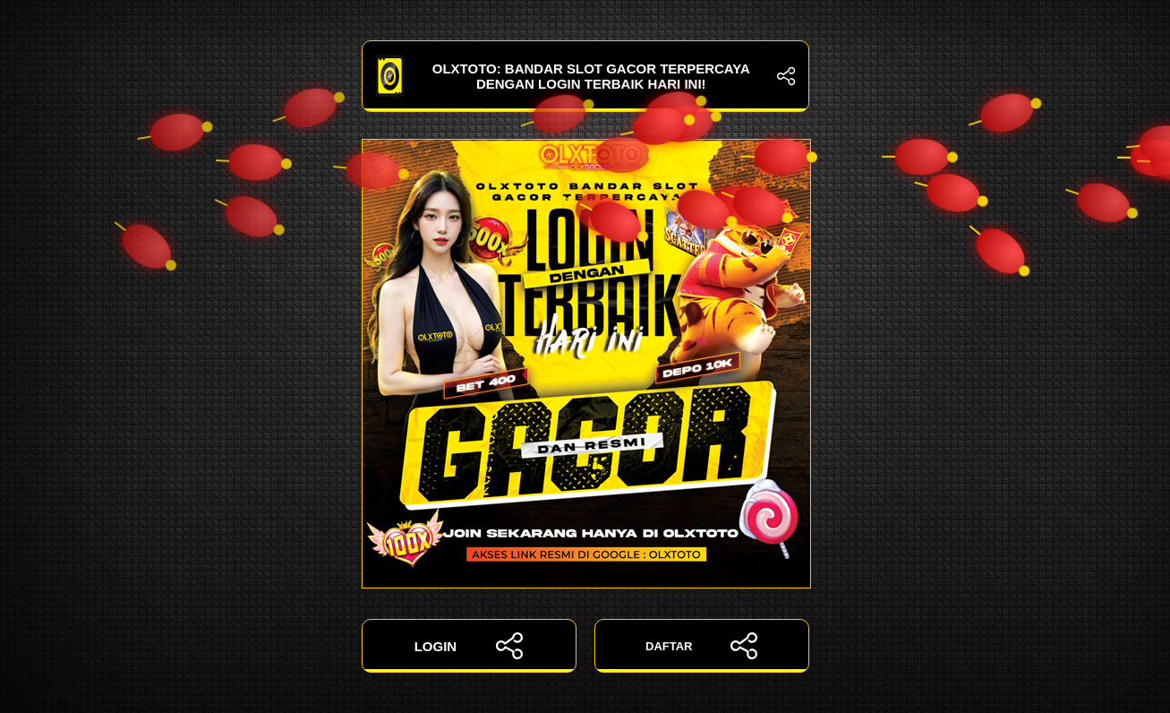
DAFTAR (701, 645)
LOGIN (469, 645)
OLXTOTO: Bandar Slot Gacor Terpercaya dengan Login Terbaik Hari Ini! (585, 76)
